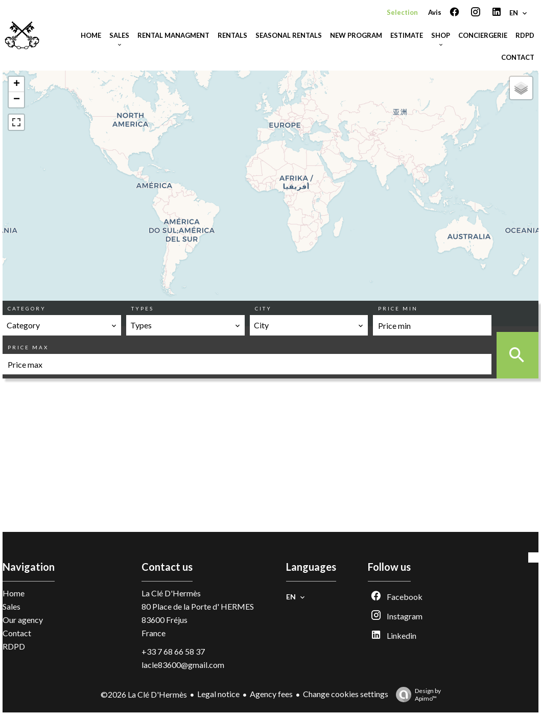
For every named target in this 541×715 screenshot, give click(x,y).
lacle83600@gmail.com (183, 664)
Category (27, 308)
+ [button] (16, 84)
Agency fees (271, 694)
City (263, 308)
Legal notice (218, 694)
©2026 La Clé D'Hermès (144, 694)
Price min (398, 308)
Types (142, 308)
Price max (28, 347)
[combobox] (62, 325)
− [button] (16, 99)
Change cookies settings (345, 694)
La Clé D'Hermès (171, 593)
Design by (416, 694)
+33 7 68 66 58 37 (173, 651)
